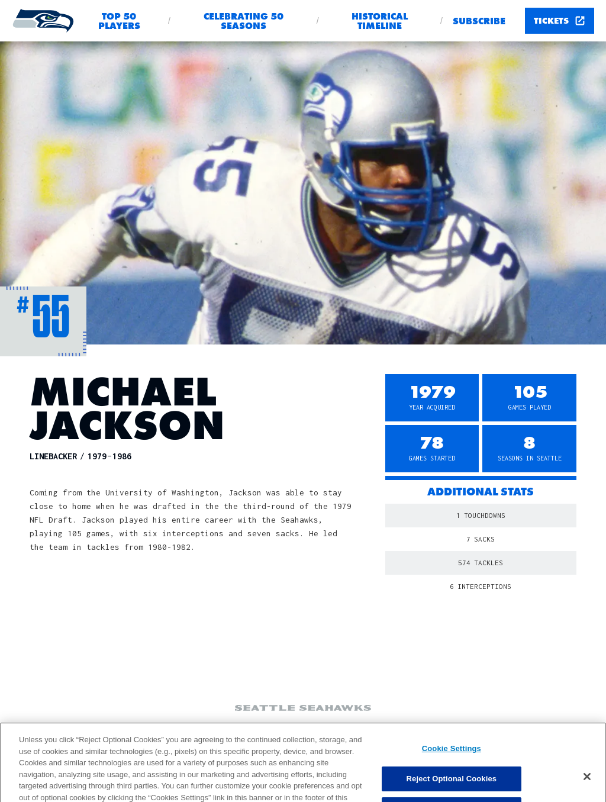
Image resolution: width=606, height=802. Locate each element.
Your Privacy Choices (336, 730)
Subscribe (479, 21)
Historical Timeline (380, 21)
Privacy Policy (429, 730)
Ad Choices (251, 730)
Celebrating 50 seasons (243, 21)
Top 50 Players (119, 21)
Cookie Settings (179, 729)
